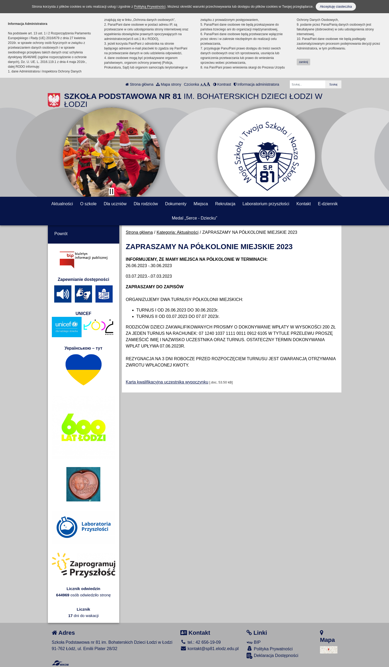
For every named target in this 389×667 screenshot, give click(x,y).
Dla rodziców (146, 204)
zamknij (303, 62)
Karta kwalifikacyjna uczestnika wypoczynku (167, 382)
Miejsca (201, 204)
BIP (253, 642)
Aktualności (62, 204)
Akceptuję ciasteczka (336, 6)
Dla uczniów (115, 204)
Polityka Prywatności (269, 648)
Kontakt (303, 204)
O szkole (88, 204)
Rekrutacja (225, 204)
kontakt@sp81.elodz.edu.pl (209, 648)
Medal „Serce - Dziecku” (194, 218)
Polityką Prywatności (150, 6)
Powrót (61, 233)
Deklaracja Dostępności (272, 656)
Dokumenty (175, 204)
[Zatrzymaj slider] (111, 191)
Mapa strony (168, 84)
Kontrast (222, 84)
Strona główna (139, 84)
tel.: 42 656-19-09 (200, 642)
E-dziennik (328, 204)
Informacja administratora (256, 84)
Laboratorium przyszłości (265, 204)
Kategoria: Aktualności (177, 232)
